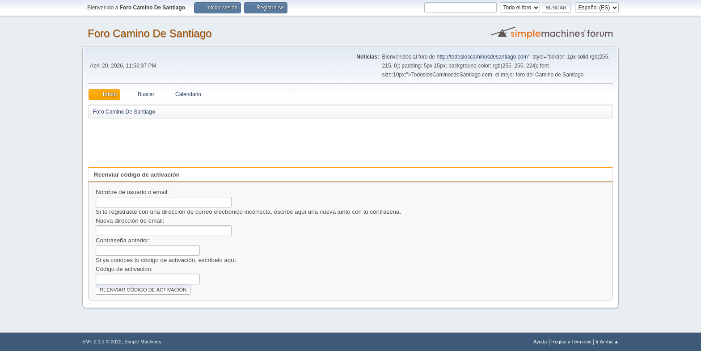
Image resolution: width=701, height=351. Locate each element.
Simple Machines (142, 341)
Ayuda (540, 341)
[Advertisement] (245, 139)
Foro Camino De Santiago (149, 33)
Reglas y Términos (571, 341)
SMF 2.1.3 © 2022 (102, 341)
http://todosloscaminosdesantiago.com (482, 57)
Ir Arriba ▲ (607, 341)
